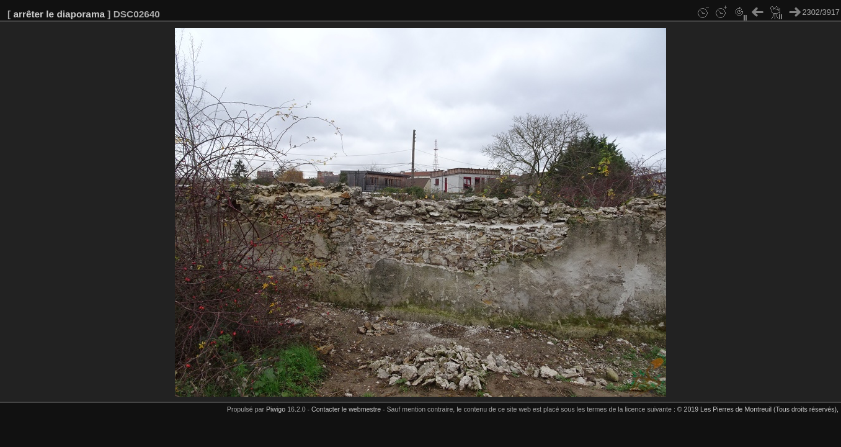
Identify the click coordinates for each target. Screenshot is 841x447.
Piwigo (275, 409)
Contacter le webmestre (346, 409)
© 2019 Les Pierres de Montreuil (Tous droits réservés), (758, 409)
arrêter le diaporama (59, 14)
